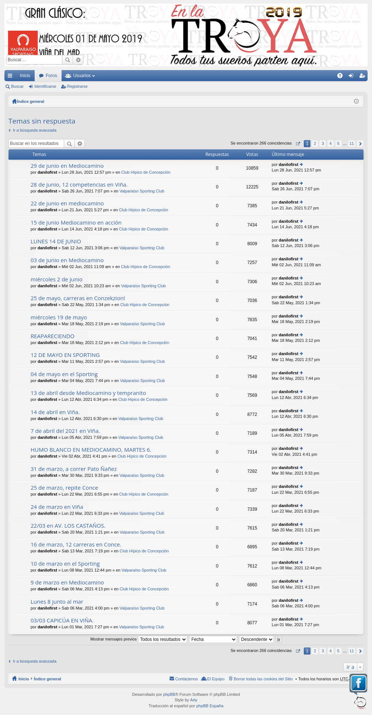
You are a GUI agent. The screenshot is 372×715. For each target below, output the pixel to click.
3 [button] (322, 143)
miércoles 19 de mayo (59, 317)
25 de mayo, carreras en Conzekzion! (78, 298)
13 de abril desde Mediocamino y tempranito (88, 392)
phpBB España (209, 706)
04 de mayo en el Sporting (64, 374)
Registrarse (77, 86)
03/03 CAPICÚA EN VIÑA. (62, 620)
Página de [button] (298, 143)
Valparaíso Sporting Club (141, 191)
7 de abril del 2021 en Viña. (65, 430)
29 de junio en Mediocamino (67, 165)
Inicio (25, 75)
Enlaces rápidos (11, 77)
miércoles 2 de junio (57, 279)
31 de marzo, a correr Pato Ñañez (74, 468)
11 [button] (352, 143)
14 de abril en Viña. (55, 412)
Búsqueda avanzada (78, 59)
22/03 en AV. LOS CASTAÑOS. (68, 525)
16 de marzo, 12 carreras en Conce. (76, 544)
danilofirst (47, 172)
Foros (51, 75)
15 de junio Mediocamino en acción (76, 222)
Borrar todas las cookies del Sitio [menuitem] (263, 679)
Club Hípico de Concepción (145, 172)
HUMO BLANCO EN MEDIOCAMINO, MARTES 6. (91, 449)
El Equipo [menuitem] (216, 679)
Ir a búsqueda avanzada (34, 130)
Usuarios (82, 75)
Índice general (47, 679)
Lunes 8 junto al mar (57, 601)
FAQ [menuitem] (342, 77)
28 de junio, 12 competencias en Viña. (79, 184)
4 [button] (330, 143)
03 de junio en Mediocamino (67, 260)
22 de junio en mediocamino (67, 203)
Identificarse (45, 86)
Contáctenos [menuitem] (186, 679)
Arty (194, 700)
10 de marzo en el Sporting (65, 563)
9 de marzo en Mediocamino (67, 582)
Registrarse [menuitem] (364, 77)
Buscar (67, 59)
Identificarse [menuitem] (353, 77)
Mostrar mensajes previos (138, 639)
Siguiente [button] (360, 143)
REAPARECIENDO (52, 336)
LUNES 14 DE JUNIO (56, 241)
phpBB (169, 694)
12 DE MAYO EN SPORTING (65, 354)
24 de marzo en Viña (57, 506)
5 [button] (338, 143)
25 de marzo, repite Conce (64, 487)
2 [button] (315, 143)
